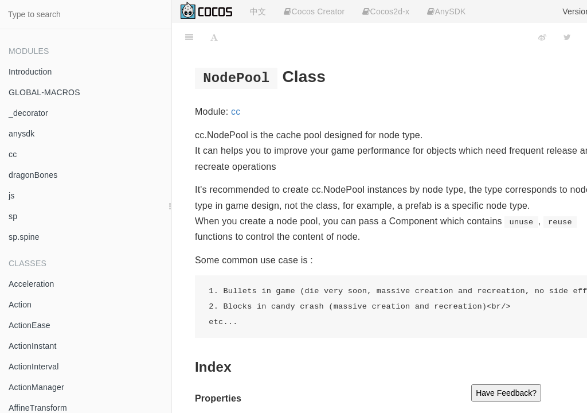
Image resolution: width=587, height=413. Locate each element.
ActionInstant (33, 345)
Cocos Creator (314, 11)
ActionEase (29, 325)
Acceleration (31, 284)
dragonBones (33, 175)
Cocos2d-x (385, 11)
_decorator (28, 113)
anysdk (22, 133)
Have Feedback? (506, 393)
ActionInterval (34, 366)
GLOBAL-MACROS (44, 92)
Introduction (30, 71)
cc (13, 154)
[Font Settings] (214, 37)
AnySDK (446, 11)
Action (20, 304)
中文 (258, 11)
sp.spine (24, 236)
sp (13, 216)
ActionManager (36, 387)
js (12, 195)
